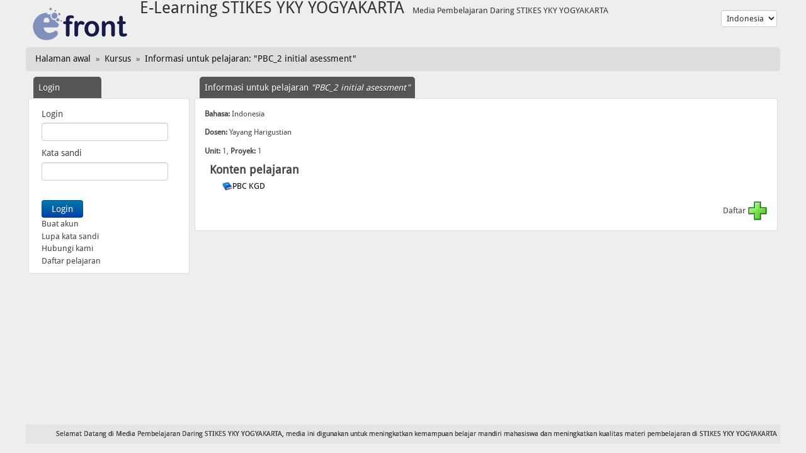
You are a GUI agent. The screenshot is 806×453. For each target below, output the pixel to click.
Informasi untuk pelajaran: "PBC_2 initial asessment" (250, 58)
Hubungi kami (67, 248)
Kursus (118, 58)
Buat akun (60, 223)
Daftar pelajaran (71, 261)
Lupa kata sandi (70, 236)
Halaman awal (63, 58)
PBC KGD (249, 186)
